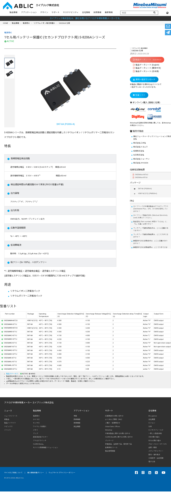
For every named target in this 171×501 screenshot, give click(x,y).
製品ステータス (12, 374)
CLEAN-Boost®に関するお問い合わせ (119, 437)
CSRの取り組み (154, 437)
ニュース (8, 411)
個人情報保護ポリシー (35, 473)
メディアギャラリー (155, 451)
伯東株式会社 (138, 151)
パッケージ (135, 182)
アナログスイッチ (39, 441)
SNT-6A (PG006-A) (65, 93)
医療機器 (77, 419)
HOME (5, 23)
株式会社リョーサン (141, 159)
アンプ (35, 433)
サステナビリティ (71, 12)
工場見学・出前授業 (155, 458)
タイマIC (36, 419)
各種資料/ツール (111, 448)
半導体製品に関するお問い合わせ (117, 433)
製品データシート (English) (146, 65)
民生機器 (77, 427)
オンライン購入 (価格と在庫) (146, 102)
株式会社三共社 (139, 143)
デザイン (44, 12)
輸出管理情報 (110, 451)
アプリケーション (29, 12)
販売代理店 (137, 131)
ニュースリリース (10, 416)
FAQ (132, 201)
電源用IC (26, 23)
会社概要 (151, 419)
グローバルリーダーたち (157, 444)
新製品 (6, 419)
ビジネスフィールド (155, 430)
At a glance (152, 416)
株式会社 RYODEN (140, 163)
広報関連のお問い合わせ (114, 416)
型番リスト (139, 95)
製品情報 (13, 12)
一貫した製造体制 (155, 433)
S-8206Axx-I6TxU (140, 177)
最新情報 (109, 12)
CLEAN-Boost (38, 444)
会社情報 (86, 12)
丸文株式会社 (138, 155)
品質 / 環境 (152, 448)
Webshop (108, 430)
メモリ (35, 430)
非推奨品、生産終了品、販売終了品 (118, 444)
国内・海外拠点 (154, 455)
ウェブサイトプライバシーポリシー (62, 473)
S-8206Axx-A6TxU (140, 175)
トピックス (8, 427)
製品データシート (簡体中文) (147, 68)
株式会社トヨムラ (140, 147)
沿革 (150, 427)
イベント (7, 430)
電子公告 (151, 462)
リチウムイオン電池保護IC (44, 23)
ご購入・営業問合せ (112, 423)
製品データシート (147, 60)
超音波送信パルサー (40, 437)
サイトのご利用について (13, 473)
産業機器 (77, 423)
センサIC (36, 423)
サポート (56, 12)
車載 (75, 416)
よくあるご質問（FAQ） (114, 419)
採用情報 (97, 12)
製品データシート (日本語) (146, 71)
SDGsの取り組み (154, 441)
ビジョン (151, 423)
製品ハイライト (10, 423)
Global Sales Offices (112, 427)
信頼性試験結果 (137, 169)
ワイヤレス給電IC (39, 427)
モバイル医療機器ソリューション (45, 448)
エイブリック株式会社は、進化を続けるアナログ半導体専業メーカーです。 (85, 18)
